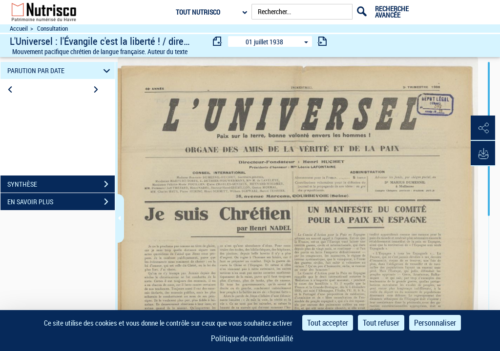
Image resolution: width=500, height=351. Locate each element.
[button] (483, 128)
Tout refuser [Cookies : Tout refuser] (381, 322)
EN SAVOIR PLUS (61, 202)
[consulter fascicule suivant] (322, 41)
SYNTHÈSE (61, 184)
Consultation (52, 28)
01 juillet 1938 (264, 41)
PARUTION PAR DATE (60, 70)
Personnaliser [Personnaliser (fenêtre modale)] (435, 322)
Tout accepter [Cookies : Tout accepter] (327, 322)
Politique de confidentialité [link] (252, 338)
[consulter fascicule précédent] (217, 41)
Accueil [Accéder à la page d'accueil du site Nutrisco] (19, 28)
